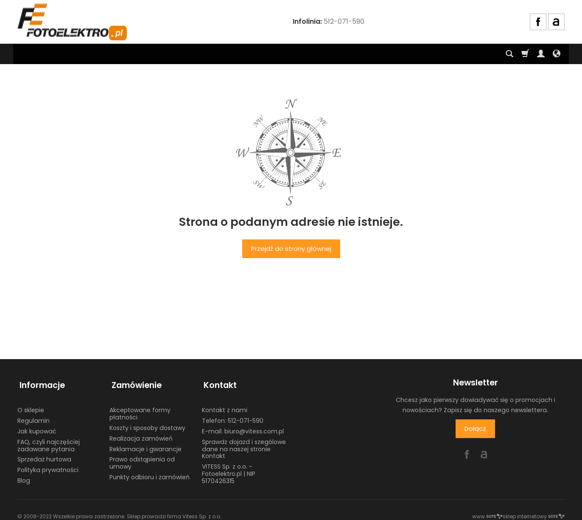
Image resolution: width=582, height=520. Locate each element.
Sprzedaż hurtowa (44, 454)
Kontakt (218, 382)
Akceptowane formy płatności (140, 409)
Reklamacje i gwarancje (145, 444)
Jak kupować (36, 426)
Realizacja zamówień (141, 433)
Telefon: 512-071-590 (232, 416)
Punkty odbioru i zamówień (149, 472)
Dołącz (475, 428)
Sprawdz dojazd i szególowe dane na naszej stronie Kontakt (244, 444)
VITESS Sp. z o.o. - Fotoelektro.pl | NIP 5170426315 (228, 469)
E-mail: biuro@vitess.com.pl (243, 426)
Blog (23, 475)
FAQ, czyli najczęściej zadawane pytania (48, 440)
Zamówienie (134, 382)
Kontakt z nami (224, 405)
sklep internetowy (534, 511)
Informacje (40, 382)
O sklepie (30, 405)
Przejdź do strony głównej (291, 248)
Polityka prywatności (47, 465)
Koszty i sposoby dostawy (147, 423)
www (487, 511)
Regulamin (33, 416)
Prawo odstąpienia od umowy (142, 458)
